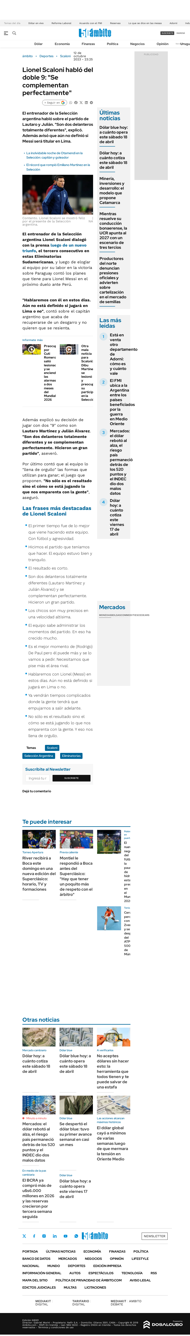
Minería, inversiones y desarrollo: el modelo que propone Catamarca (111, 190)
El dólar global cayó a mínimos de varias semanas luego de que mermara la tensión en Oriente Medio (112, 1143)
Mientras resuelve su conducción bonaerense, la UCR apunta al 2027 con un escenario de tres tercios (113, 230)
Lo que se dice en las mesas (145, 23)
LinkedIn (55, 1236)
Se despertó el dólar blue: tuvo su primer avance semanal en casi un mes (76, 1134)
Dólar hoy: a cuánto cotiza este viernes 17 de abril (117, 517)
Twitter (24, 1236)
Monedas (105, 615)
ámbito (27, 56)
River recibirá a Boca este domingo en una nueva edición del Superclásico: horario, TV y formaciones (39, 873)
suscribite (167, 33)
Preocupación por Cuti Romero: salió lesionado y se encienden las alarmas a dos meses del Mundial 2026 (54, 373)
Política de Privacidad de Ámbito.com (89, 1280)
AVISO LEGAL (140, 1280)
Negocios (137, 44)
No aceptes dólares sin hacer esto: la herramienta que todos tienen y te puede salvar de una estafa (113, 1071)
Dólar (38, 44)
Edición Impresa (107, 1266)
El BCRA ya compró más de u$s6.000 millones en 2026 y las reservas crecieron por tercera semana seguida (38, 1198)
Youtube (66, 1236)
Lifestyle (140, 1259)
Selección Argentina (38, 756)
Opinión (162, 44)
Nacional (30, 1266)
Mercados (67, 1259)
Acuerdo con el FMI (90, 23)
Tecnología (132, 1273)
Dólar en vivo (36, 23)
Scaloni (65, 56)
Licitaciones (95, 1287)
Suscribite (71, 778)
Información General (41, 1273)
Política (112, 44)
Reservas (115, 23)
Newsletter (154, 1236)
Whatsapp (76, 1236)
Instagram (44, 1236)
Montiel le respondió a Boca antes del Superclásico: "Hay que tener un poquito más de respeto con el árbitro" (76, 876)
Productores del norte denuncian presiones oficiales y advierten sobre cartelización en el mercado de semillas (112, 280)
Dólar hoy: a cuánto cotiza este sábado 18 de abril (113, 160)
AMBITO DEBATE (126, 1302)
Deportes (46, 56)
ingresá (180, 33)
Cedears (143, 615)
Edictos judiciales (39, 1287)
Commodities (129, 615)
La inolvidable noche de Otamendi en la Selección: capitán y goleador (54, 155)
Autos (75, 1273)
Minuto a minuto (36, 1118)
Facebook (34, 1236)
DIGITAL (44, 1302)
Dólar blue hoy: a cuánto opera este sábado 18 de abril (113, 134)
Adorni (173, 23)
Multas (70, 1287)
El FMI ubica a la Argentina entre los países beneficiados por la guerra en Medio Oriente (122, 402)
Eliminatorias (71, 756)
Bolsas (116, 615)
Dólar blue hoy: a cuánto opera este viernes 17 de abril (75, 1188)
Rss (154, 1273)
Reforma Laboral (61, 23)
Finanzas (88, 44)
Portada (30, 1251)
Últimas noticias (61, 1251)
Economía (62, 44)
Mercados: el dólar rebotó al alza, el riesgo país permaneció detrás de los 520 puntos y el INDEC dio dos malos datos (121, 462)
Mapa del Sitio (35, 1280)
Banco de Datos (36, 1259)
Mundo (53, 1266)
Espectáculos (101, 1273)
